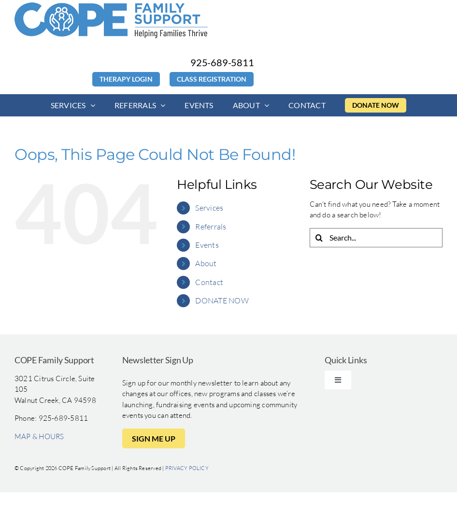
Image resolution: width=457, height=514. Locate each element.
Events (206, 245)
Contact (209, 282)
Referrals (210, 226)
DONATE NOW (221, 300)
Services (209, 208)
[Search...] (376, 237)
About (205, 263)
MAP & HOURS (39, 436)
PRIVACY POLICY (187, 468)
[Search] (319, 237)
